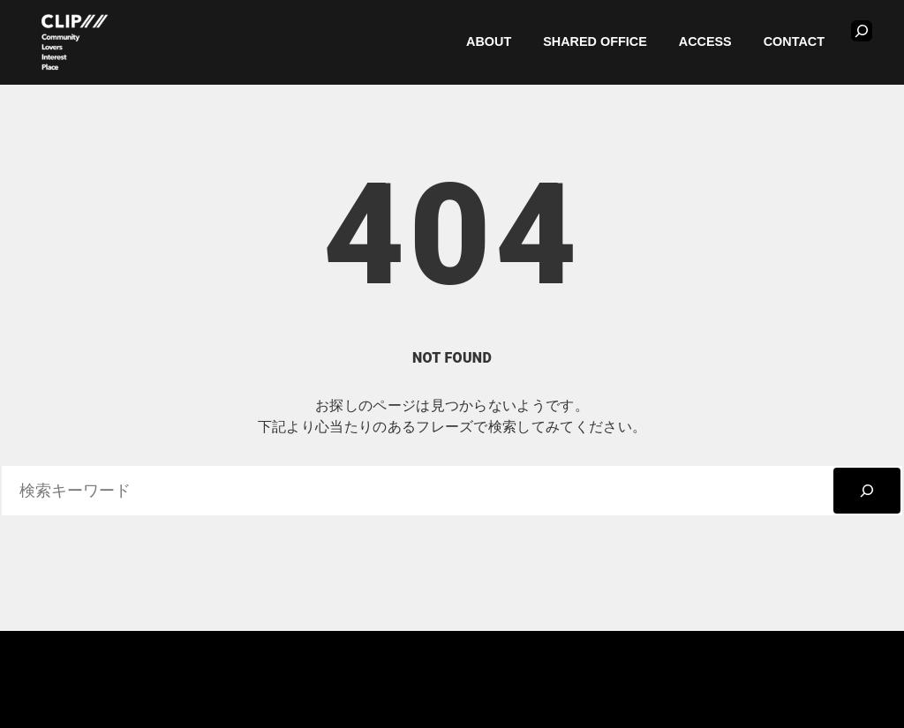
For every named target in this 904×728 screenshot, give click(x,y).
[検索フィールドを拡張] (861, 30)
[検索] (866, 491)
